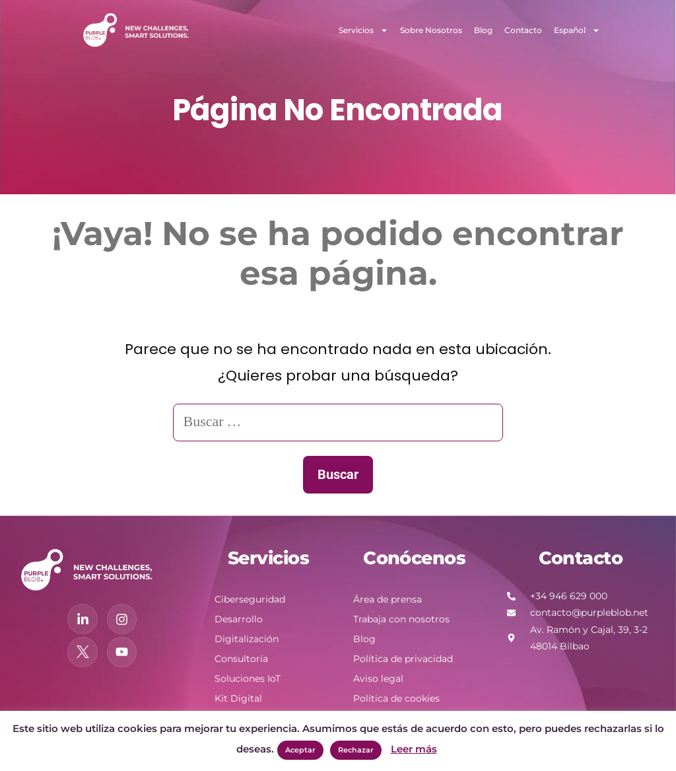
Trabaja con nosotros (401, 619)
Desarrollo (239, 619)
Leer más (414, 749)
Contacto (523, 30)
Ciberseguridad (250, 599)
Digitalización (247, 639)
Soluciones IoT (248, 678)
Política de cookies (396, 698)
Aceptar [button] (300, 749)
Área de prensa (387, 599)
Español (577, 30)
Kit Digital (238, 698)
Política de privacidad (403, 659)
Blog (483, 30)
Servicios (363, 30)
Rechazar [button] (356, 749)
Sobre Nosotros (431, 30)
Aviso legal (378, 678)
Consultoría (241, 659)
